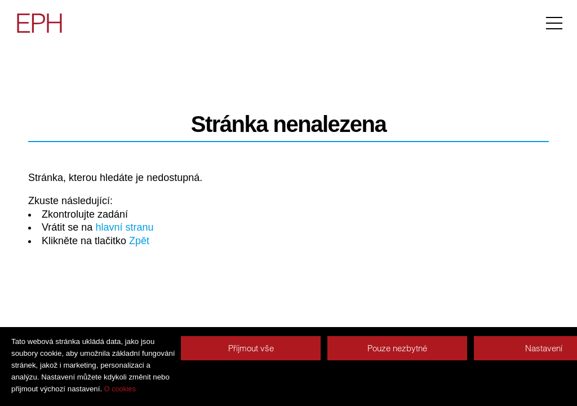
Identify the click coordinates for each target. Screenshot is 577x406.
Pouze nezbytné (397, 348)
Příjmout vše (251, 348)
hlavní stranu (124, 227)
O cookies (120, 389)
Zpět (139, 240)
